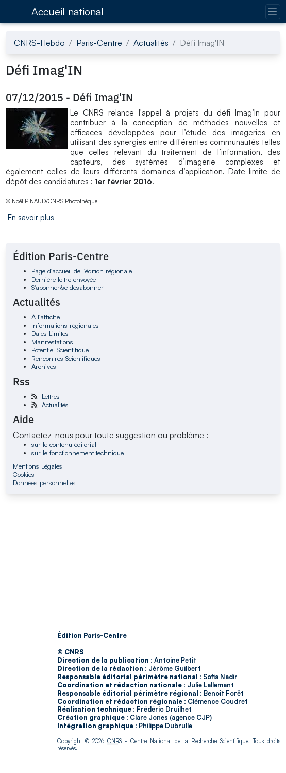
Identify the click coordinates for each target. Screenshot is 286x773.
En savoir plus (31, 217)
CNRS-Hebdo (39, 43)
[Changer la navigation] (272, 11)
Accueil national (67, 11)
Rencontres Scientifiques (65, 358)
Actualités (151, 43)
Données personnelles (44, 482)
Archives (43, 366)
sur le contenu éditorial (63, 444)
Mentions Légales (37, 466)
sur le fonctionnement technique (77, 452)
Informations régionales (65, 325)
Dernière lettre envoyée (63, 279)
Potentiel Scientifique (60, 350)
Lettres (51, 396)
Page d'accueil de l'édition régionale (81, 271)
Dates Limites (50, 333)
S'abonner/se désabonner (67, 287)
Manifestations (52, 341)
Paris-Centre (99, 43)
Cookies (24, 474)
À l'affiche (45, 317)
